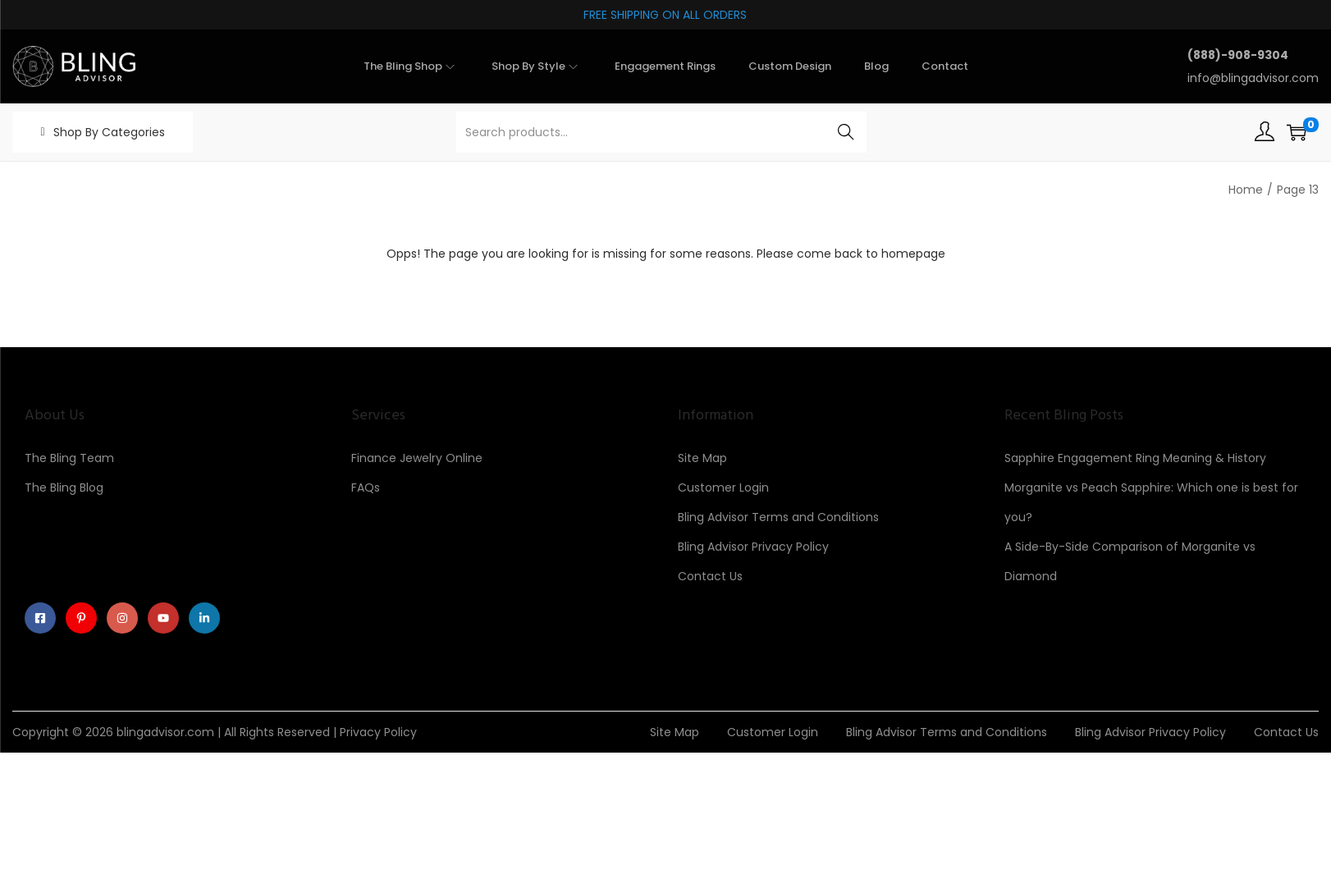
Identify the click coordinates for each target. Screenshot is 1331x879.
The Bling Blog (64, 487)
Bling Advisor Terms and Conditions (778, 517)
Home (1245, 189)
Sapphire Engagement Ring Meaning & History (1135, 458)
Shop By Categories (109, 132)
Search (846, 132)
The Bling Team (69, 458)
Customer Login (723, 487)
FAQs (365, 487)
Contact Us (710, 576)
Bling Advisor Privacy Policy (753, 546)
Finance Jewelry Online (417, 458)
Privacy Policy (378, 732)
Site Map (702, 458)
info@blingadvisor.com (1253, 78)
